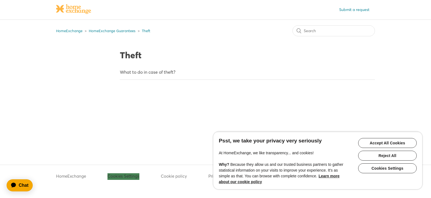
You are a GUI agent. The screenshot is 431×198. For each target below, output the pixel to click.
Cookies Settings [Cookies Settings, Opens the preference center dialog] (388, 168)
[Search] (333, 30)
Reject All (387, 155)
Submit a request (354, 9)
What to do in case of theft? (147, 72)
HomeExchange (69, 31)
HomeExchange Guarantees (112, 31)
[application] (22, 185)
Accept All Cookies (387, 143)
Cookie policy (174, 176)
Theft (146, 31)
